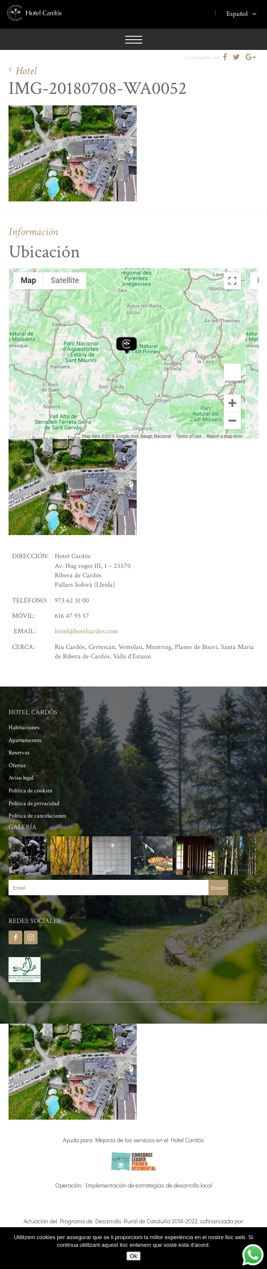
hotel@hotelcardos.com (86, 631)
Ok (133, 1256)
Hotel (26, 71)
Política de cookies (30, 791)
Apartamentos (25, 740)
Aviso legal (21, 778)
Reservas (19, 753)
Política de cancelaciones (37, 816)
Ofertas (17, 765)
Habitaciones (24, 727)
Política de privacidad (34, 803)
